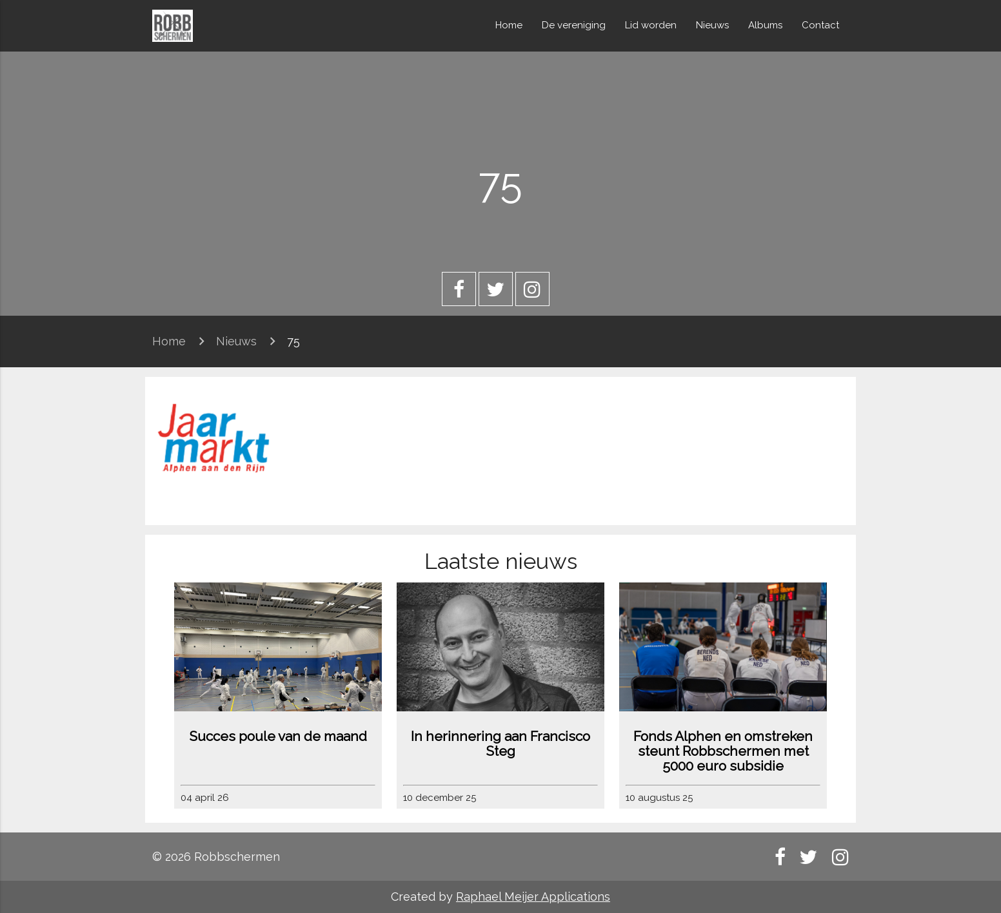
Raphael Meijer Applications (533, 896)
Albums (765, 25)
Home (508, 25)
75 (293, 341)
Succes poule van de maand (278, 736)
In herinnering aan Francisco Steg (500, 743)
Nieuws (712, 25)
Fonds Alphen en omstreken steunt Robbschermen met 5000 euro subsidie (723, 751)
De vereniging (574, 25)
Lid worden (651, 25)
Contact (820, 25)
